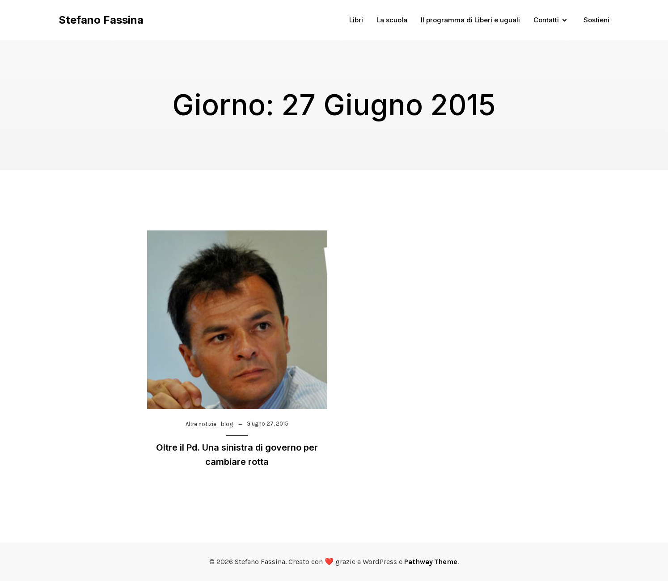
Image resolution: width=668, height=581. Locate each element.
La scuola (391, 20)
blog (227, 424)
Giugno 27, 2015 (267, 423)
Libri (356, 20)
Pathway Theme (430, 561)
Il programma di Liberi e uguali (470, 20)
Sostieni (596, 20)
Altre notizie (201, 424)
